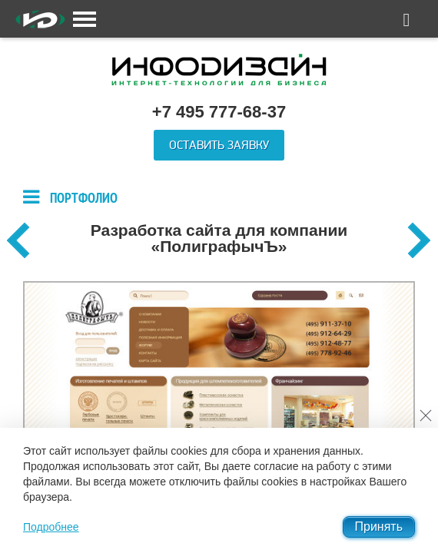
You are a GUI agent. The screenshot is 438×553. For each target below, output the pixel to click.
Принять (379, 526)
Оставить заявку (219, 145)
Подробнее (51, 527)
